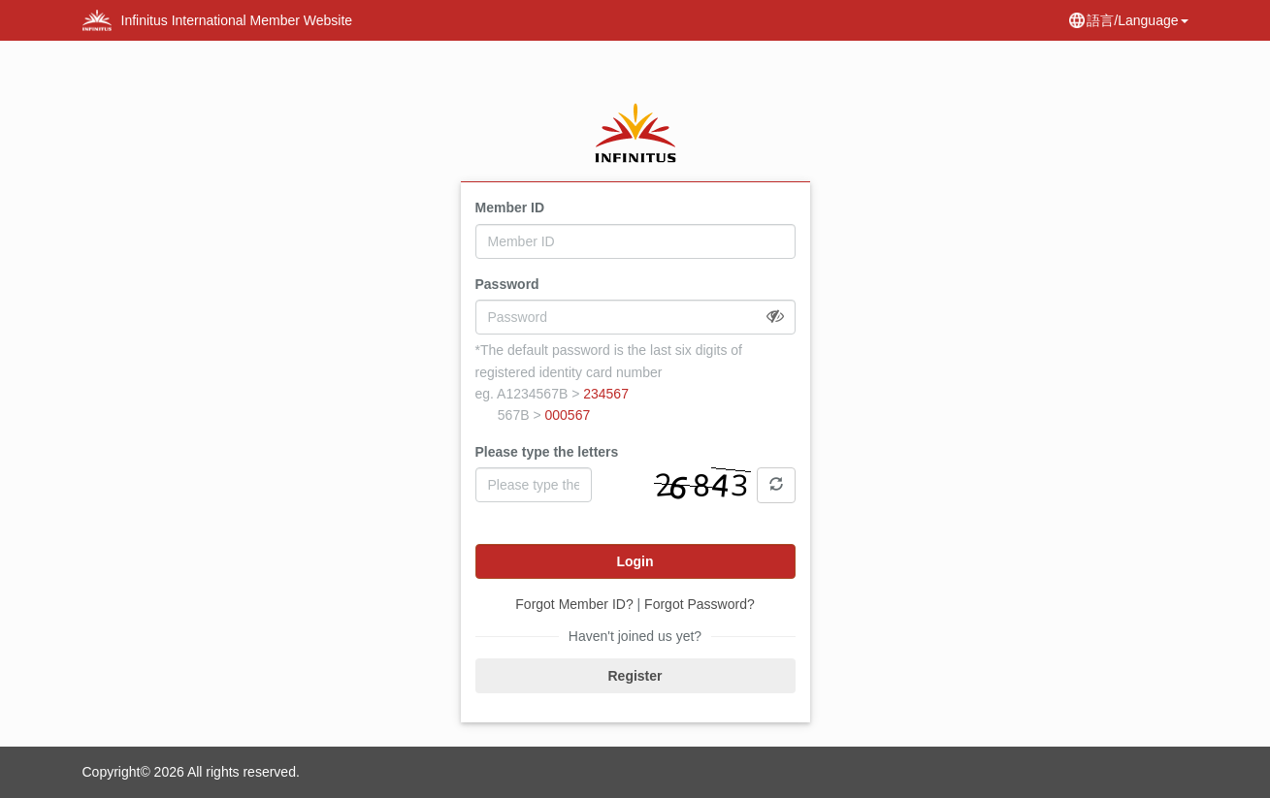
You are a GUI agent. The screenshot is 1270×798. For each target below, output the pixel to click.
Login (634, 561)
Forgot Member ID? (574, 604)
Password (507, 284)
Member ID (510, 207)
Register (634, 676)
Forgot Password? (699, 604)
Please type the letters (547, 452)
